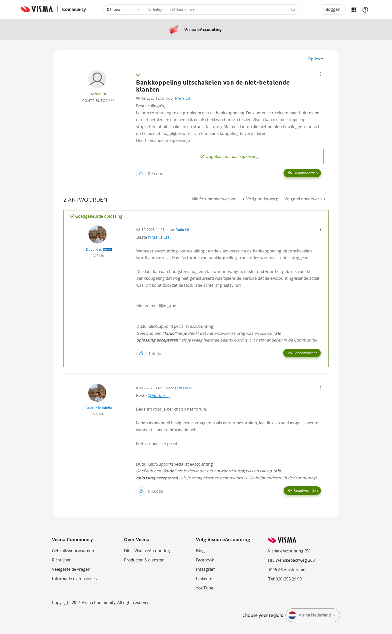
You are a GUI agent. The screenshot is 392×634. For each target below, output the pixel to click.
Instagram (206, 569)
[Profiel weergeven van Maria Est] (98, 94)
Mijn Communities (354, 9)
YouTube (204, 588)
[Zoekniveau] (123, 10)
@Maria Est (158, 237)
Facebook (205, 560)
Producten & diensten (144, 560)
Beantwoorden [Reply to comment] (305, 353)
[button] (321, 74)
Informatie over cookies (74, 578)
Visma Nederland (309, 615)
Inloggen (331, 9)
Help (365, 9)
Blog (200, 550)
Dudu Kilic (183, 229)
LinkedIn (204, 578)
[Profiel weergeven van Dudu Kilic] (94, 249)
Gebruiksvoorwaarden (73, 550)
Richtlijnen (62, 560)
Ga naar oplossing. (242, 156)
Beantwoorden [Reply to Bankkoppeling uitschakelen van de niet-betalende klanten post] (306, 173)
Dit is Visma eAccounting (147, 550)
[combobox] (221, 10)
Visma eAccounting (203, 29)
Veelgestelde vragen (71, 569)
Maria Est (182, 98)
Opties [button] (314, 59)
